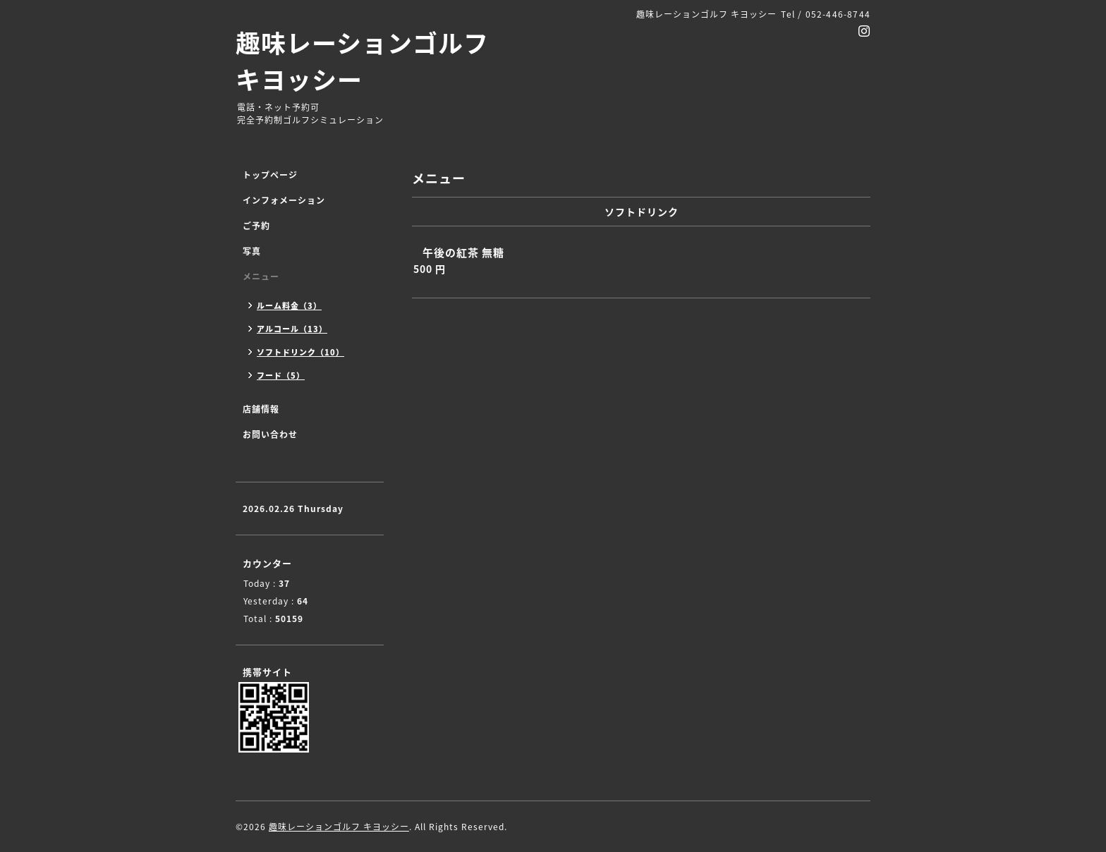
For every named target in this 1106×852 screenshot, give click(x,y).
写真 (252, 251)
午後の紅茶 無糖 (463, 252)
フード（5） (281, 376)
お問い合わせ (270, 434)
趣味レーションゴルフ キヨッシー (362, 60)
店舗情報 (261, 409)
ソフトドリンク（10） (300, 352)
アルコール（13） (292, 329)
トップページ (270, 175)
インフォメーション (284, 200)
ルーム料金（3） (289, 306)
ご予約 (256, 225)
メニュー (261, 276)
